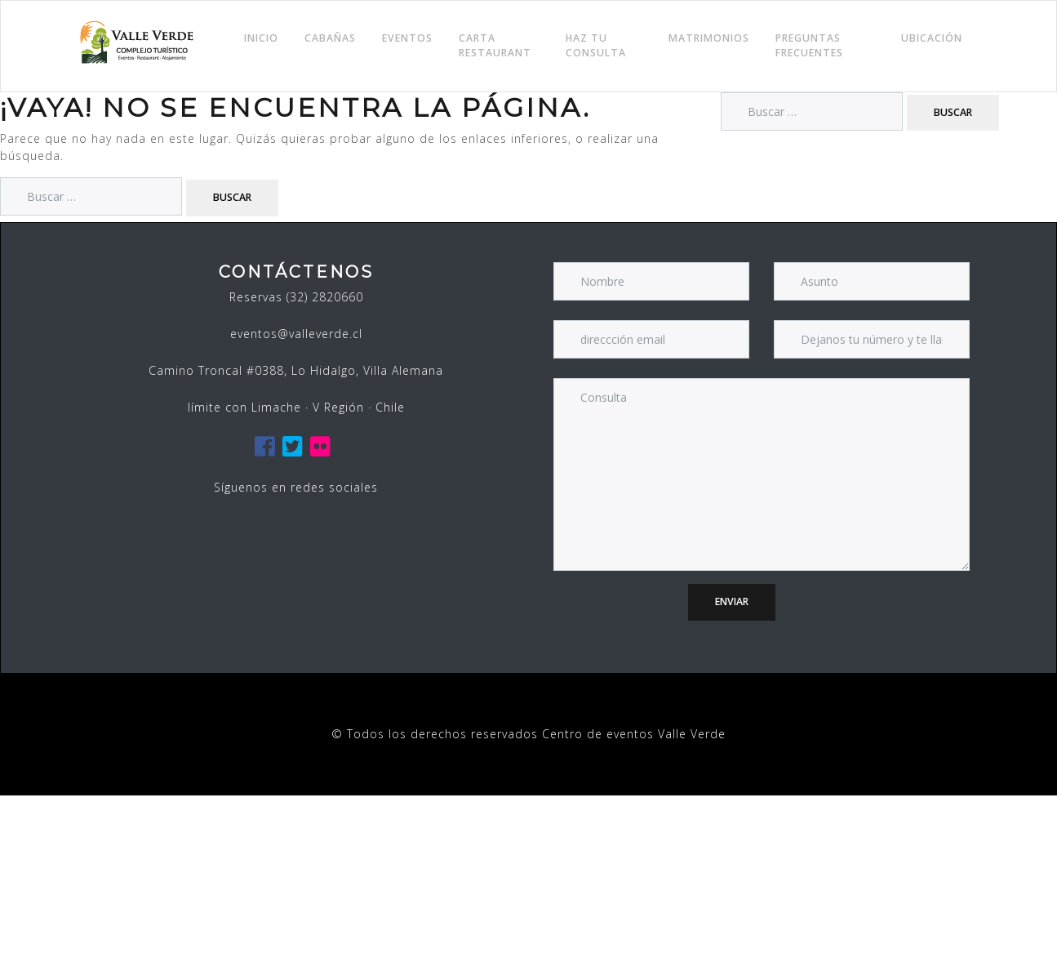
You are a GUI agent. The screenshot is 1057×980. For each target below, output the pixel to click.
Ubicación (931, 38)
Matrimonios (708, 38)
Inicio (261, 38)
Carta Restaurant (495, 45)
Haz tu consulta (596, 45)
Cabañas (330, 38)
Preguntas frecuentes (809, 45)
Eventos (407, 38)
